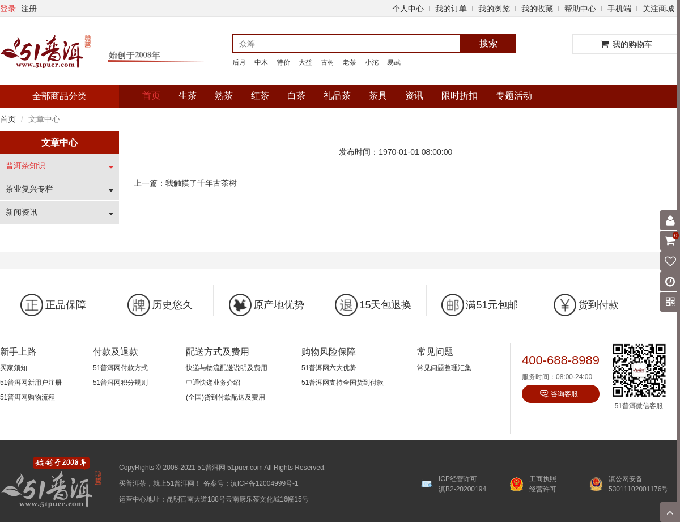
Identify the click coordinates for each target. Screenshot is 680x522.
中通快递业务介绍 (213, 383)
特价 (283, 62)
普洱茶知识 (25, 165)
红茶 (260, 95)
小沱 (372, 62)
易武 (394, 62)
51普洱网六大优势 (328, 368)
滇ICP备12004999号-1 (265, 483)
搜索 (488, 43)
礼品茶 (337, 95)
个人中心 (408, 8)
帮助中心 (580, 8)
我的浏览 (494, 8)
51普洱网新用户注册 (31, 383)
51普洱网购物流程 (27, 397)
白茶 (296, 95)
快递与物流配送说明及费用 (226, 368)
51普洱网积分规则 (120, 383)
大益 (305, 62)
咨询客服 (564, 394)
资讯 (414, 95)
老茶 (349, 62)
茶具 (378, 95)
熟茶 (224, 95)
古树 (327, 62)
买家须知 (13, 368)
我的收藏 (537, 8)
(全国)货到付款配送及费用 (225, 397)
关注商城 (658, 8)
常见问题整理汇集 (444, 368)
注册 (29, 8)
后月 (239, 62)
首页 (151, 95)
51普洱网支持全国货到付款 (342, 383)
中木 (261, 62)
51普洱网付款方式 (120, 368)
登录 (8, 8)
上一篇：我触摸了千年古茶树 (185, 183)
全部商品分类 (59, 96)
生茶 (187, 95)
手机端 (619, 8)
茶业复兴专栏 (29, 188)
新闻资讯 (21, 212)
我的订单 (451, 8)
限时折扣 (459, 95)
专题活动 (514, 95)
